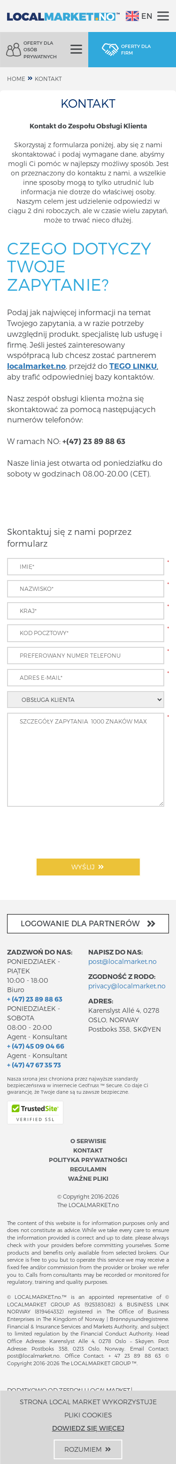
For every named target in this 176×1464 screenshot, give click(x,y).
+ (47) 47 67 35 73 (34, 1065)
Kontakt (48, 78)
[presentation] (78, 830)
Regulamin (88, 1168)
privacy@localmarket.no (127, 986)
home (16, 78)
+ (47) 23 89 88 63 (34, 999)
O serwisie (88, 1140)
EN (139, 16)
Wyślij (88, 867)
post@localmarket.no (122, 961)
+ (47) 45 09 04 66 (35, 1046)
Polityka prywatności (88, 1159)
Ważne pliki (88, 1178)
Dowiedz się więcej (88, 1428)
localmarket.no (36, 365)
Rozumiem (88, 1449)
